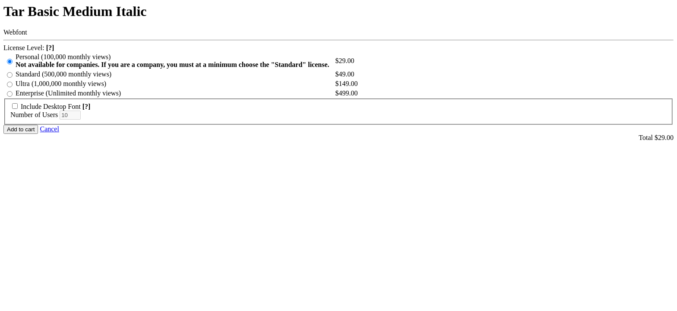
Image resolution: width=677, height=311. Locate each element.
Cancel (49, 129)
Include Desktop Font (51, 106)
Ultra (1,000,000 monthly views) (61, 83)
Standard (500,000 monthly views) (63, 74)
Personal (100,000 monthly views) (172, 61)
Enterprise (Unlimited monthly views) (68, 93)
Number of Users (34, 114)
